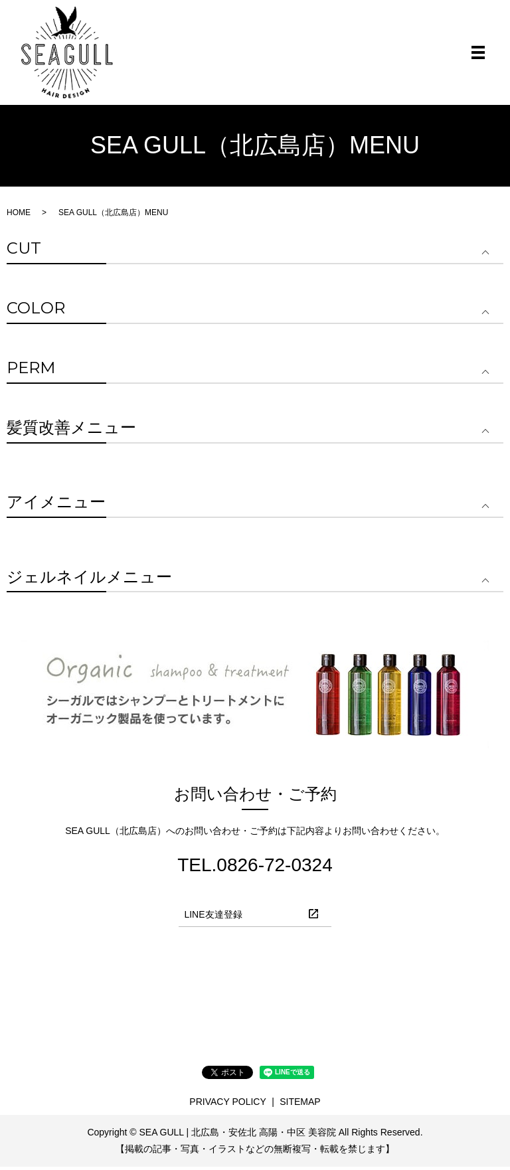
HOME (19, 215)
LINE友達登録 (213, 917)
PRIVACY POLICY (227, 1105)
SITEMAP (300, 1105)
